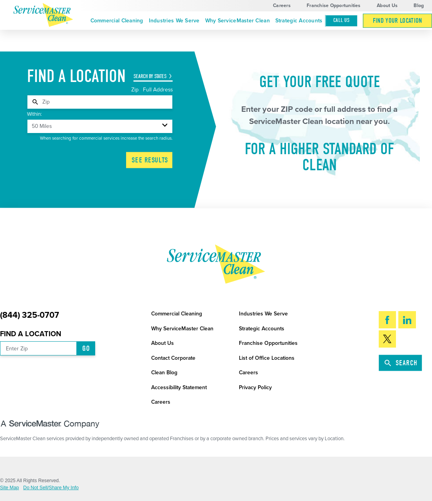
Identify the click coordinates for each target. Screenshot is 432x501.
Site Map (9, 487)
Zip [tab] (135, 89)
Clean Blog (164, 372)
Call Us (341, 20)
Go (86, 348)
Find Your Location (397, 20)
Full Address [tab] (158, 89)
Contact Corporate (173, 358)
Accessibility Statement (179, 387)
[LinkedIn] (407, 319)
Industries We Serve (174, 20)
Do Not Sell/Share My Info (50, 487)
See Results (150, 160)
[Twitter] (387, 339)
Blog (419, 5)
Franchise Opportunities (334, 5)
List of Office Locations (267, 358)
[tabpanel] (100, 102)
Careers (282, 5)
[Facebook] (387, 319)
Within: (34, 114)
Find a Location (30, 334)
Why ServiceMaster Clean (237, 20)
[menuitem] (117, 21)
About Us (387, 5)
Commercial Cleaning (116, 20)
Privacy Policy (255, 387)
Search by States (150, 76)
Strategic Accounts (299, 20)
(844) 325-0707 (29, 315)
